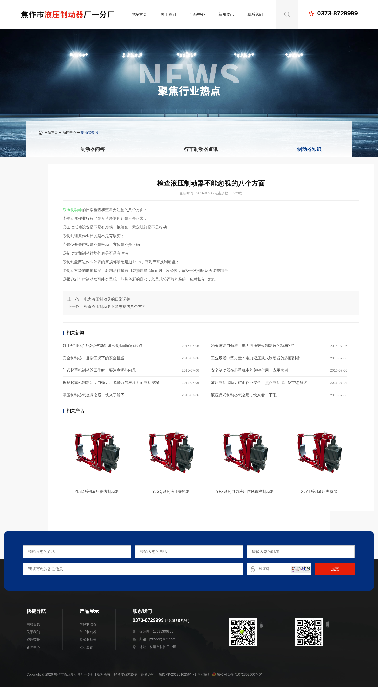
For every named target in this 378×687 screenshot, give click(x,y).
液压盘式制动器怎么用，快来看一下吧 (244, 395)
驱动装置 (86, 647)
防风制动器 (88, 624)
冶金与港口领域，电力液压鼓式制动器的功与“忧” (253, 346)
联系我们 (255, 14)
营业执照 (204, 674)
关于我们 (168, 14)
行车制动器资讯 (201, 149)
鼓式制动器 (88, 632)
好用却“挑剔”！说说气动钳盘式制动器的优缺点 (102, 346)
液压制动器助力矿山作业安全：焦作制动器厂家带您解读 (259, 383)
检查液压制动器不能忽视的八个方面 (115, 307)
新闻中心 (69, 132)
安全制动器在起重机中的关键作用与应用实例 (249, 370)
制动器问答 (93, 149)
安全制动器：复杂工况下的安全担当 (93, 358)
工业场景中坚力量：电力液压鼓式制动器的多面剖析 (255, 358)
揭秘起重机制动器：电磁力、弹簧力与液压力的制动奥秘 (111, 383)
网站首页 (139, 14)
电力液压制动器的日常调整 (107, 299)
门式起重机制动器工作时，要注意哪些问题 (99, 370)
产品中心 (197, 14)
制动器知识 (89, 132)
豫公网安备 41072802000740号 (238, 674)
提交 (335, 569)
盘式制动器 (88, 640)
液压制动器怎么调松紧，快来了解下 (93, 395)
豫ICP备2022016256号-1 (177, 674)
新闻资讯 (226, 14)
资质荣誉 (33, 640)
